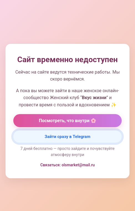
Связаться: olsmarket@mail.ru (67, 165)
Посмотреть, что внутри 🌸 (67, 120)
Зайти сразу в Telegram (67, 136)
